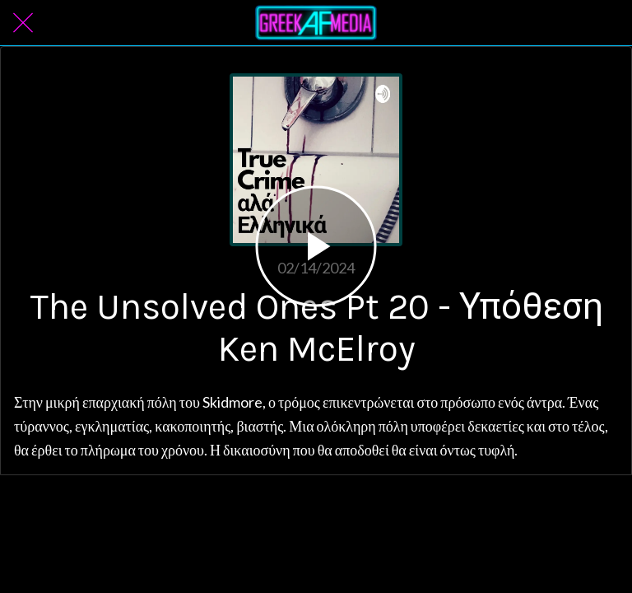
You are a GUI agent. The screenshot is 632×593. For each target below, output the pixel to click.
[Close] (23, 23)
